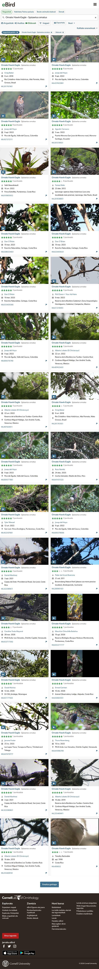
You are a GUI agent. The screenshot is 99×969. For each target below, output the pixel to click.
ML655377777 (58, 645)
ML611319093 (57, 308)
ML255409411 (57, 814)
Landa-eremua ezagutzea (86, 903)
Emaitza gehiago (49, 884)
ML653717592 (7, 642)
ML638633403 (7, 252)
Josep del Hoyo (61, 73)
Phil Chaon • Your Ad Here (66, 294)
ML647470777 (7, 754)
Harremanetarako (59, 929)
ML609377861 (7, 480)
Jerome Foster (10, 740)
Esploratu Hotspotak (10, 913)
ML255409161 (7, 873)
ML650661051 (57, 698)
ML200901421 (57, 589)
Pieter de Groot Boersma (65, 575)
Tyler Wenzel (9, 522)
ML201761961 (7, 86)
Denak (61, 12)
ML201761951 (57, 424)
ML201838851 (57, 199)
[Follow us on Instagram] (14, 946)
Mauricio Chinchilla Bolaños (66, 631)
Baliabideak (56, 907)
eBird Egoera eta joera (36, 907)
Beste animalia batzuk (46, 12)
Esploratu (7, 903)
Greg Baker (9, 73)
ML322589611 (7, 589)
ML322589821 (7, 810)
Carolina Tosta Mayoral (13, 631)
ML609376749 (7, 361)
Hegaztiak (6, 12)
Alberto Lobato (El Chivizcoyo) (67, 350)
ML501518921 (57, 143)
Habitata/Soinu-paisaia (24, 12)
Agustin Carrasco (62, 129)
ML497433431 (57, 367)
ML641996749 (58, 751)
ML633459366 (7, 305)
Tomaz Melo (60, 185)
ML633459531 (58, 252)
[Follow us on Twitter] (9, 946)
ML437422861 (58, 83)
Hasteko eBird (57, 921)
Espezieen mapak (9, 907)
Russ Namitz (60, 469)
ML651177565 (7, 698)
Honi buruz (58, 903)
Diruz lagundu (10, 936)
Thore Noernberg (62, 740)
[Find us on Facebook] (3, 946)
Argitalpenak (32, 915)
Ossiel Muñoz (9, 688)
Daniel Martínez (10, 575)
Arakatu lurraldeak (9, 910)
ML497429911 (7, 427)
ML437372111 (7, 139)
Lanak (54, 918)
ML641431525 (57, 480)
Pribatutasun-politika (84, 911)
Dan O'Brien (9, 241)
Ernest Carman (61, 688)
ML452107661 (7, 533)
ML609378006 (58, 533)
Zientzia (31, 903)
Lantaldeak (56, 915)
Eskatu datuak (32, 918)
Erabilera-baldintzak (84, 914)
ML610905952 (7, 196)
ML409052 (56, 867)
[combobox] (49, 17)
